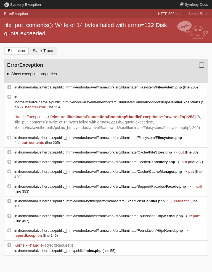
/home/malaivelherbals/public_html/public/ (60, 251)
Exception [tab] (16, 51)
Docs (194, 4)
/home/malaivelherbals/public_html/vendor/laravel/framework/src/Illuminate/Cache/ (95, 152)
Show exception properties (34, 74)
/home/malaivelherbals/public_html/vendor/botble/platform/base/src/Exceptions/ (92, 201)
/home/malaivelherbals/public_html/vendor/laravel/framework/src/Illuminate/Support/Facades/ (102, 186)
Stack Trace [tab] (43, 51)
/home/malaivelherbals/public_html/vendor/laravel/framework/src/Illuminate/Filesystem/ (100, 87)
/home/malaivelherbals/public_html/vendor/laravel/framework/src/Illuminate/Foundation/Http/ (101, 216)
